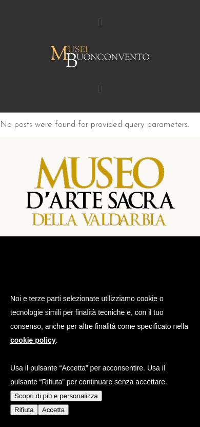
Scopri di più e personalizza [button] (56, 396)
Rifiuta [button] (24, 410)
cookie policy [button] (33, 340)
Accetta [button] (53, 410)
